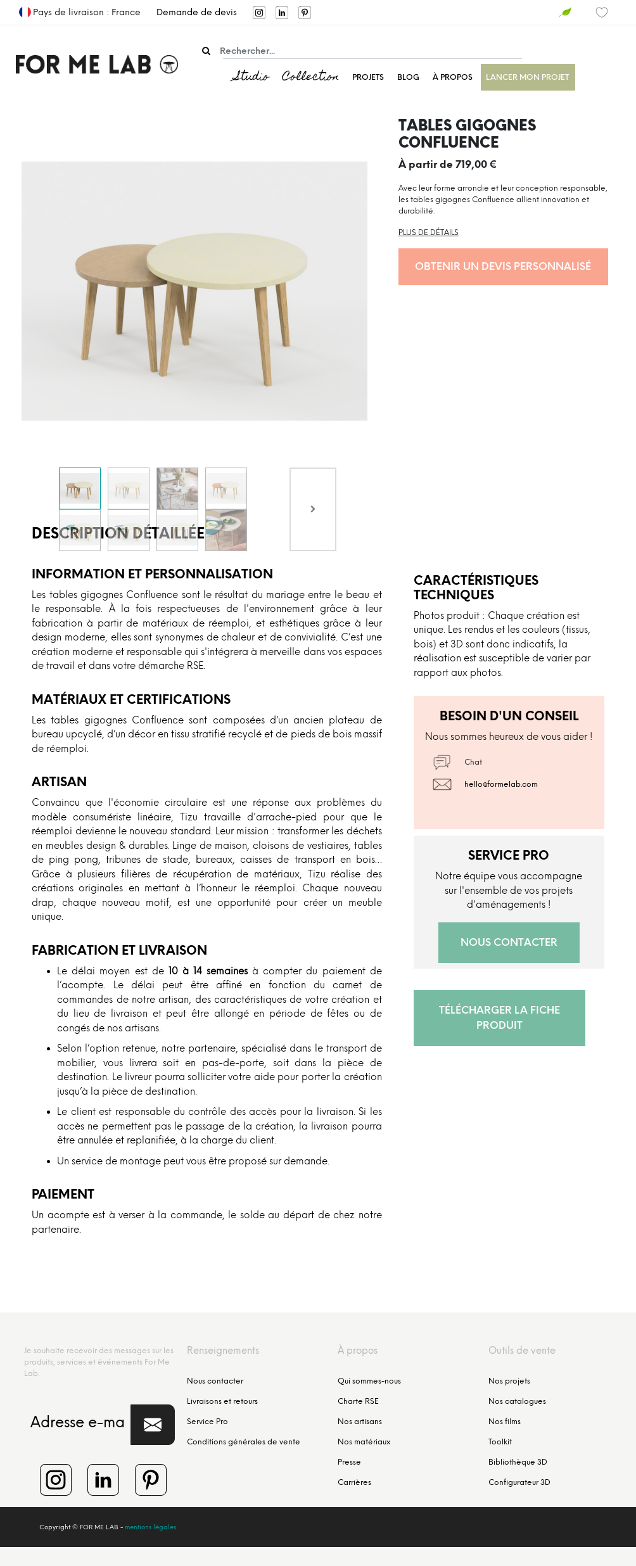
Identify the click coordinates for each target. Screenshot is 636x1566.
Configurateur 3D (519, 1482)
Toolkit (500, 1441)
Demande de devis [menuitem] (196, 12)
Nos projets (509, 1381)
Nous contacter (215, 1381)
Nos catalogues (517, 1401)
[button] (152, 1424)
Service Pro (207, 1421)
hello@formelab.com (501, 784)
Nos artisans (360, 1421)
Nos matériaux (364, 1441)
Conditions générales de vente (243, 1441)
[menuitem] (159, 12)
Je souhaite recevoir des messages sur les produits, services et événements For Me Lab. (99, 1362)
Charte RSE (358, 1401)
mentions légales (150, 1527)
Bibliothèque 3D (517, 1462)
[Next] (312, 509)
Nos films (504, 1421)
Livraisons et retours (222, 1401)
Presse (349, 1462)
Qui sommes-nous (369, 1381)
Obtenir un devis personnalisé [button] (503, 266)
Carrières (354, 1482)
